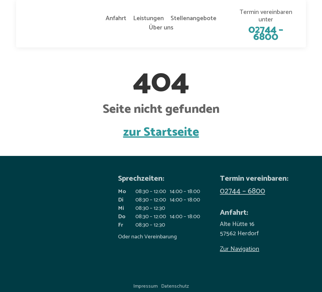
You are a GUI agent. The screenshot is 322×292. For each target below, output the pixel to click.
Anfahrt (116, 19)
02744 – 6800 (242, 191)
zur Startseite (161, 132)
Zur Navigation (239, 249)
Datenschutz (175, 286)
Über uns (161, 29)
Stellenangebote (193, 19)
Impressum (145, 286)
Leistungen (148, 19)
